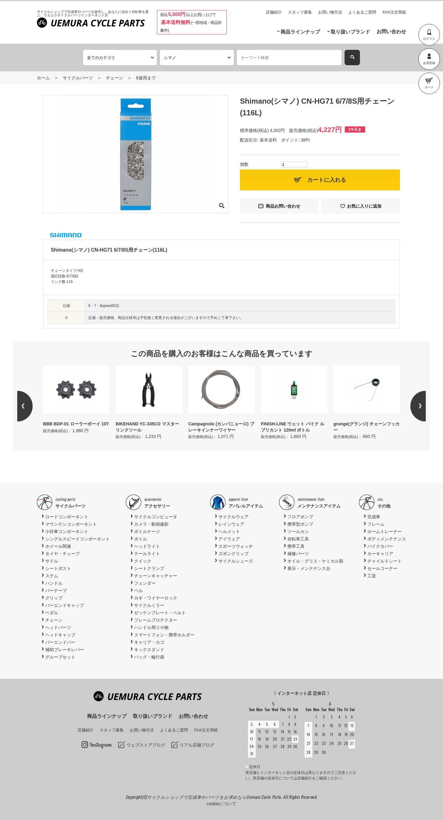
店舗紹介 (274, 12)
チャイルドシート (384, 561)
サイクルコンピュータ (155, 517)
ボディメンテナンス (386, 539)
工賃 (371, 576)
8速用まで (146, 77)
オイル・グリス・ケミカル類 (315, 561)
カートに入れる (326, 180)
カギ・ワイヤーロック (155, 598)
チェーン (114, 77)
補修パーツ (298, 553)
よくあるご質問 (362, 12)
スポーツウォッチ (235, 546)
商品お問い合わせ (283, 206)
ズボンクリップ (233, 553)
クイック (142, 561)
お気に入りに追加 (364, 206)
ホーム (43, 77)
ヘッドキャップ (60, 635)
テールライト (147, 553)
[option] (76, 400)
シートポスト (58, 568)
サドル (51, 561)
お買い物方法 (330, 12)
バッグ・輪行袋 (149, 657)
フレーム (376, 524)
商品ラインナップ (300, 31)
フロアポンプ (300, 517)
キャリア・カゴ (149, 642)
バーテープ (56, 590)
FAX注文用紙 (394, 12)
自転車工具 (298, 539)
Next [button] (410, 406)
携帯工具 (296, 546)
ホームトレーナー (384, 531)
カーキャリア (380, 553)
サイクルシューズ (235, 561)
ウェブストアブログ (145, 744)
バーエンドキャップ (64, 605)
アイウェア (229, 539)
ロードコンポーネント (66, 517)
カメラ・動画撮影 (151, 524)
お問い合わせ (391, 31)
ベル (138, 590)
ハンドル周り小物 (151, 627)
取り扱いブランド (350, 31)
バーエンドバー (60, 642)
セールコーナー (382, 568)
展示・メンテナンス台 (308, 568)
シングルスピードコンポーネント (77, 539)
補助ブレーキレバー (64, 649)
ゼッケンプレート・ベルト (160, 613)
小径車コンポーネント (66, 531)
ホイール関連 (58, 546)
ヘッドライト (147, 546)
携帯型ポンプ (300, 524)
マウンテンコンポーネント (71, 524)
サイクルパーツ (78, 77)
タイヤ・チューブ (62, 553)
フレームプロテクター (155, 620)
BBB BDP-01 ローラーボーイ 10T (76, 423)
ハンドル (53, 583)
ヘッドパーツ (58, 627)
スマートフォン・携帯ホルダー (164, 635)
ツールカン (298, 531)
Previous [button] (32, 406)
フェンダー (145, 583)
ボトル (140, 539)
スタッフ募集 (300, 12)
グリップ (53, 598)
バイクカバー (380, 546)
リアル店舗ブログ (197, 744)
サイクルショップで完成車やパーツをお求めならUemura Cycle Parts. (215, 797)
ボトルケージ (147, 531)
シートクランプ (149, 568)
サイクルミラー (149, 605)
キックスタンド (149, 649)
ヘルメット (229, 531)
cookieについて (221, 803)
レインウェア (231, 524)
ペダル (51, 613)
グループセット (60, 657)
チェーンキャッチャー (155, 576)
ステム (51, 576)
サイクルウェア (233, 517)
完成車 (373, 517)
